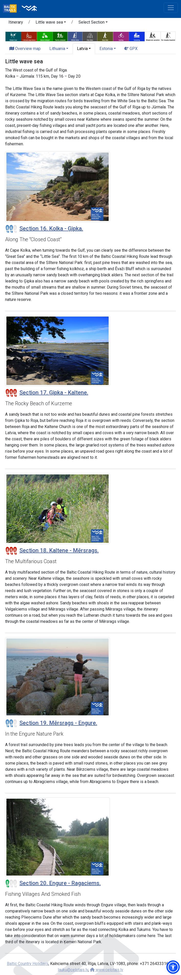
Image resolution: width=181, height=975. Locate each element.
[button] (50, 23)
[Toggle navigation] (171, 8)
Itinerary (15, 22)
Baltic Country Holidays (27, 963)
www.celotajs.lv (106, 969)
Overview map (25, 48)
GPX (131, 48)
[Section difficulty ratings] (11, 228)
